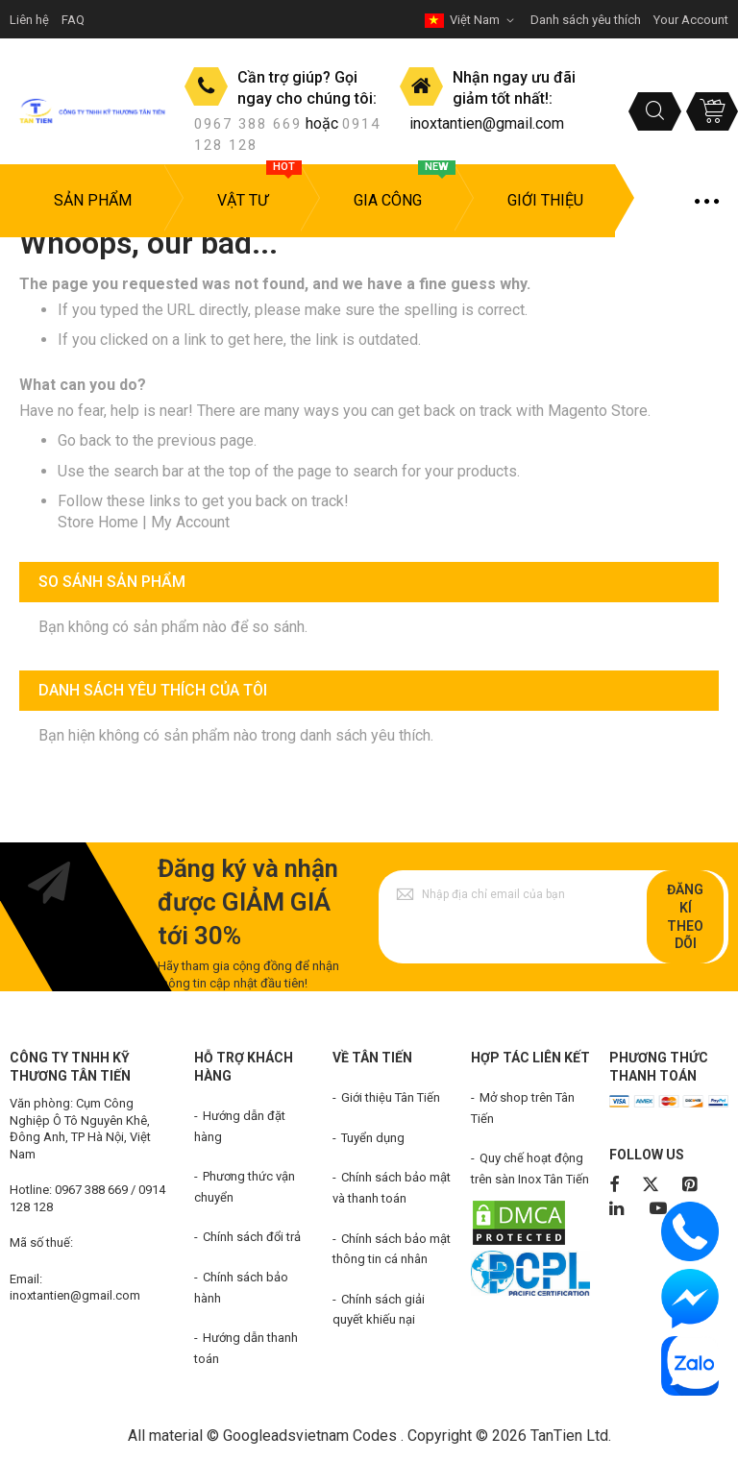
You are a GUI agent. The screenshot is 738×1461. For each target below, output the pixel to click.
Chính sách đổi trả (252, 1237)
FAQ (73, 19)
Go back (84, 440)
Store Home (98, 522)
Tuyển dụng (373, 1138)
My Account (190, 522)
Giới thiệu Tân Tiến (390, 1097)
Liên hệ (29, 19)
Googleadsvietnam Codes (310, 1435)
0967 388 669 (248, 124)
